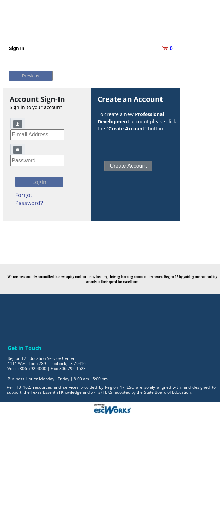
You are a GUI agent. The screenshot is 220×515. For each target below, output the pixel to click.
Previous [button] (30, 71)
